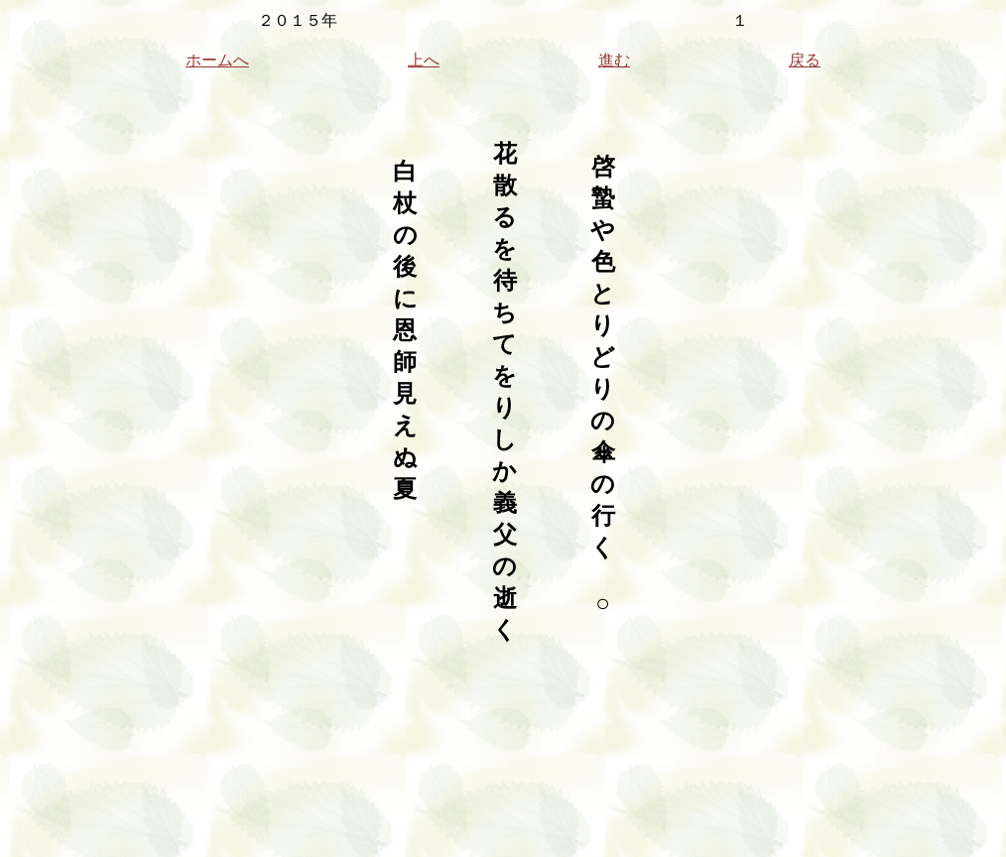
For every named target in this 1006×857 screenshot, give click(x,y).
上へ (424, 60)
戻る (804, 60)
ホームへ (217, 60)
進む (614, 60)
